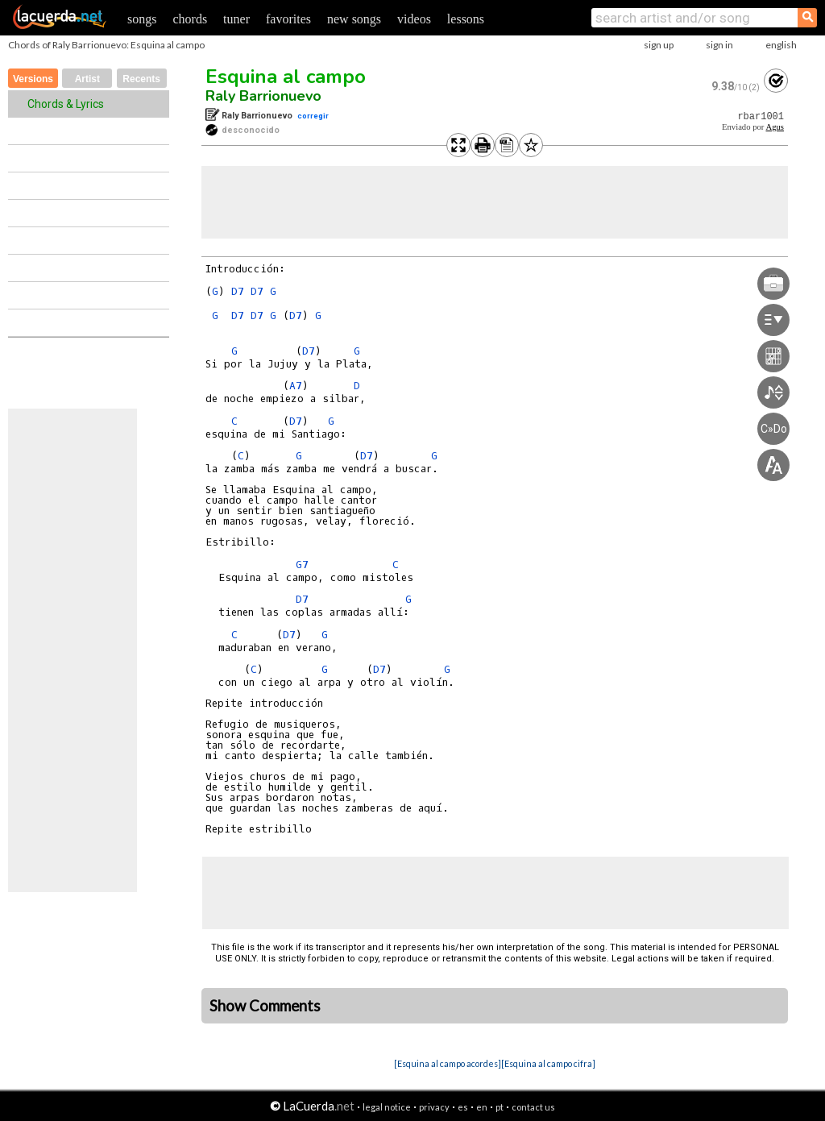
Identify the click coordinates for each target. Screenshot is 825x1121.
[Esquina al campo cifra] (548, 1063)
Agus (774, 126)
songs (141, 19)
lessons (465, 19)
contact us (533, 1107)
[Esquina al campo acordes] (447, 1063)
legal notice (387, 1107)
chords (189, 19)
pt (499, 1107)
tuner (236, 19)
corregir (313, 115)
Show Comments (265, 1006)
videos (414, 19)
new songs (354, 19)
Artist (87, 79)
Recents (141, 79)
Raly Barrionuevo (263, 96)
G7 (302, 564)
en (481, 1107)
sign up (659, 45)
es (463, 1107)
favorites (288, 19)
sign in (719, 45)
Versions (33, 79)
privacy (434, 1107)
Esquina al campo (285, 76)
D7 (237, 291)
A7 (295, 385)
